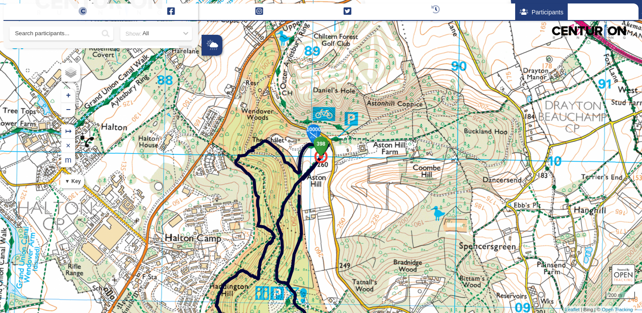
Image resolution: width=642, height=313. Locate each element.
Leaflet (572, 309)
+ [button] (208, 95)
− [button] (208, 110)
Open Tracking (617, 309)
